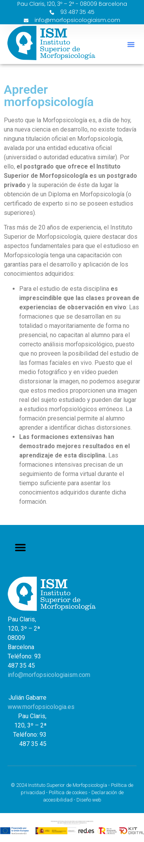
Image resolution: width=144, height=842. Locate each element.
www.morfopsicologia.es (41, 706)
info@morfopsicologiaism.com (49, 674)
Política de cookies (68, 792)
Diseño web (88, 800)
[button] (131, 44)
